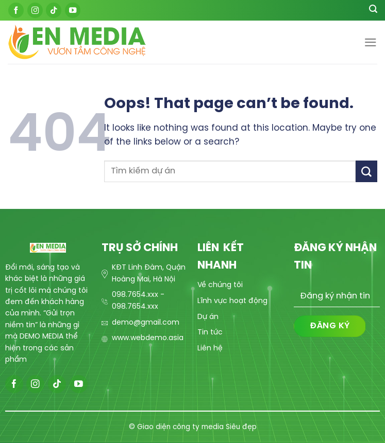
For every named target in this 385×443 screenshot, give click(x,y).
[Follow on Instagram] (35, 10)
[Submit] (366, 171)
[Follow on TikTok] (53, 10)
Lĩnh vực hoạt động (232, 301)
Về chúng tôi (220, 285)
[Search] (373, 10)
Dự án (208, 317)
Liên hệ (210, 348)
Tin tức (210, 332)
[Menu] (370, 42)
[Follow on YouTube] (72, 10)
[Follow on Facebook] (16, 10)
